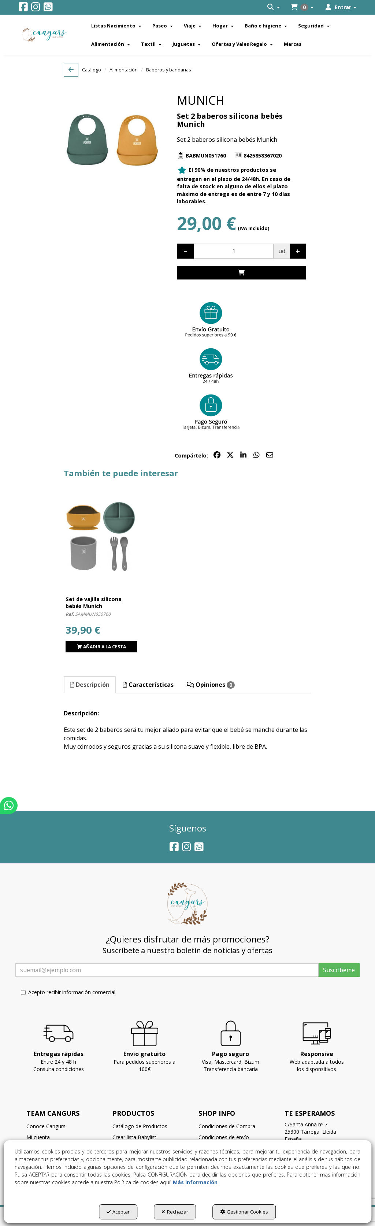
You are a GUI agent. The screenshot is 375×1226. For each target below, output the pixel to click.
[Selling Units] (234, 251)
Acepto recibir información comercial (68, 992)
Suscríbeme (339, 970)
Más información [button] (195, 1182)
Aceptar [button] (118, 1211)
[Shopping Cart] (241, 272)
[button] (23, 8)
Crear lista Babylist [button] (134, 1137)
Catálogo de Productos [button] (139, 1126)
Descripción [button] (89, 685)
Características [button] (148, 685)
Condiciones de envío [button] (223, 1137)
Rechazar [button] (174, 1211)
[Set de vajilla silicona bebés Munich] (101, 535)
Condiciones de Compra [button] (226, 1126)
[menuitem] (273, 7)
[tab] (90, 684)
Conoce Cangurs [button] (46, 1126)
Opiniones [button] (211, 685)
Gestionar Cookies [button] (244, 1211)
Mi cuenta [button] (38, 1137)
